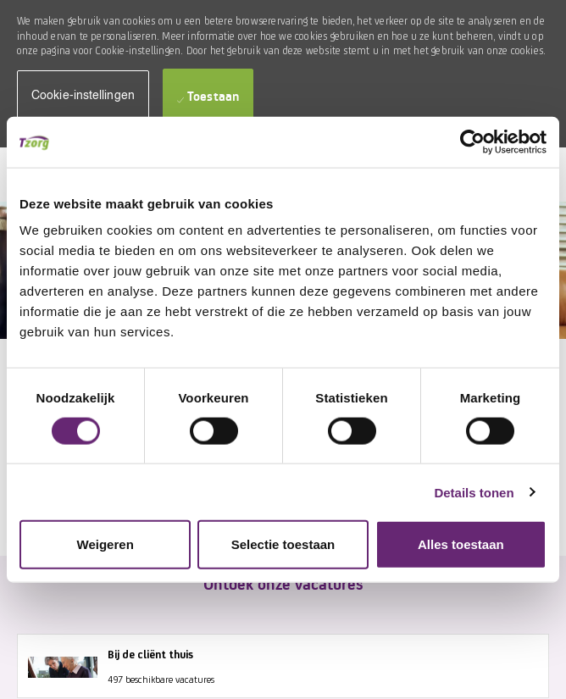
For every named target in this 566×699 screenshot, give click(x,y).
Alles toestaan (461, 544)
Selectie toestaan (283, 544)
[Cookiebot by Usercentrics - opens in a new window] (472, 141)
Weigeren (105, 544)
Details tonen (473, 492)
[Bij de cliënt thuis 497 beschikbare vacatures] (283, 666)
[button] (83, 96)
